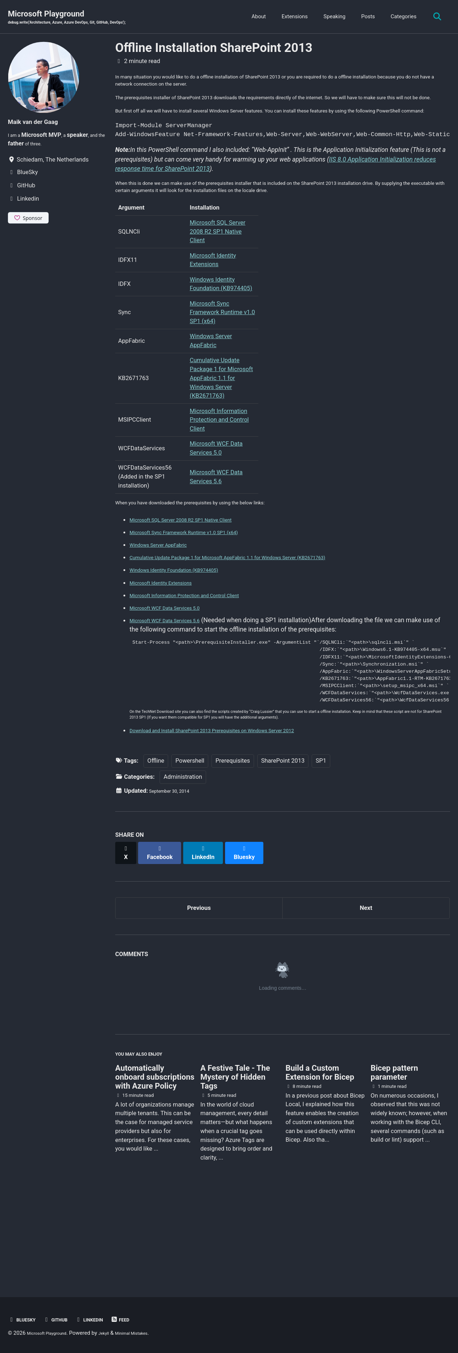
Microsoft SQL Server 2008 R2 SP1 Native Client (217, 282)
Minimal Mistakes (152, 1333)
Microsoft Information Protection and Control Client (219, 471)
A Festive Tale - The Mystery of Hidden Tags (235, 1164)
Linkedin (104, 1319)
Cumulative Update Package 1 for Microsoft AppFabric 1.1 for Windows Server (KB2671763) (221, 429)
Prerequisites (232, 843)
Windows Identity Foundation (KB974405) (188, 623)
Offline (155, 843)
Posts (364, 17)
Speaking (330, 17)
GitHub (64, 1319)
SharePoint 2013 (282, 843)
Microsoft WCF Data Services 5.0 (175, 661)
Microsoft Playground (85, 18)
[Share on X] (127, 931)
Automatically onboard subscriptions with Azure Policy (154, 1164)
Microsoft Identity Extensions (170, 636)
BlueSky (25, 1319)
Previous (199, 986)
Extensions (290, 17)
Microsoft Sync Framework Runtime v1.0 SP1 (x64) (222, 363)
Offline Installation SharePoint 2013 (213, 49)
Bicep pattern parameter (394, 1160)
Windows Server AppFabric (167, 598)
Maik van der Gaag (41, 123)
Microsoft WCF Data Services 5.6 (175, 674)
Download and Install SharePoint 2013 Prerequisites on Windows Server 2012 (237, 812)
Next (366, 986)
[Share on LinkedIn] (211, 931)
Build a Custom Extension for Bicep (320, 1160)
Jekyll (118, 1333)
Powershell (189, 843)
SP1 (321, 843)
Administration (183, 859)
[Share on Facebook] (165, 931)
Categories (399, 17)
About (255, 17)
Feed (139, 1319)
